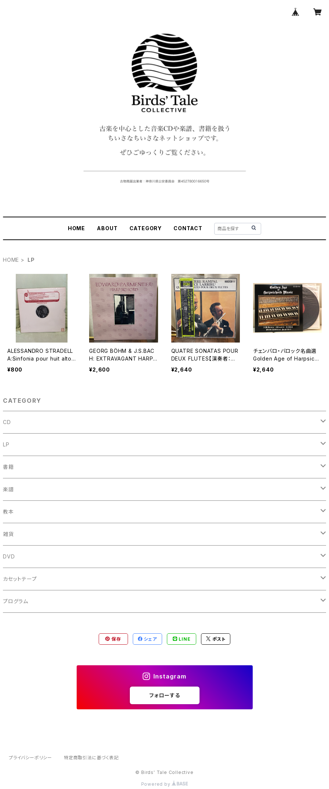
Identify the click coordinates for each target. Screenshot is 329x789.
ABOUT (107, 228)
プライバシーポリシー (30, 757)
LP (6, 444)
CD (7, 422)
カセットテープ (20, 579)
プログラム (15, 601)
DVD (9, 556)
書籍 (8, 467)
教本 (8, 511)
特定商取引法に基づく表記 (91, 757)
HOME (76, 228)
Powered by (164, 784)
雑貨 (8, 534)
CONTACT (187, 228)
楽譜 (8, 489)
